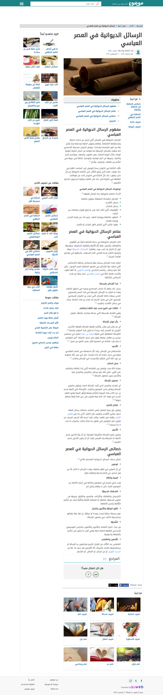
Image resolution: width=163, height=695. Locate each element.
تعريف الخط (135, 122)
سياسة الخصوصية (51, 684)
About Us (54, 689)
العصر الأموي (83, 270)
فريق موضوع (29, 689)
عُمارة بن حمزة (87, 334)
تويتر (116, 585)
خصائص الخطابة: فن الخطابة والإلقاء (133, 107)
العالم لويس (52, 338)
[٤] (107, 256)
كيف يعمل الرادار (50, 308)
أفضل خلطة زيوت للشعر (48, 318)
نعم (96, 574)
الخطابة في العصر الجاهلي (134, 115)
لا (88, 574)
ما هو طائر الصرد (51, 313)
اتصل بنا (31, 680)
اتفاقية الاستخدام (28, 684)
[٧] (113, 399)
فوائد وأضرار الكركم (49, 303)
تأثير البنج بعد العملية (48, 323)
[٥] (68, 340)
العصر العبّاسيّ (93, 274)
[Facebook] (141, 681)
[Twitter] (136, 681)
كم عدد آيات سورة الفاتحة (46, 333)
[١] (94, 146)
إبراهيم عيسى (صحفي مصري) (45, 343)
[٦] (71, 358)
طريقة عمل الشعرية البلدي (46, 328)
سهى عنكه (112, 50)
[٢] (90, 161)
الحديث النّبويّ (115, 552)
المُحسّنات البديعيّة (80, 249)
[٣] (112, 182)
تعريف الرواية (134, 127)
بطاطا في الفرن (51, 347)
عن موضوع (54, 680)
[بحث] (97, 4)
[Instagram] (130, 681)
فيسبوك (125, 585)
